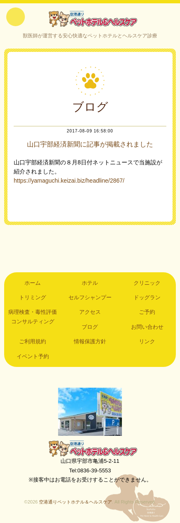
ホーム (32, 283)
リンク (147, 341)
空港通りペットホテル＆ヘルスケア (90, 448)
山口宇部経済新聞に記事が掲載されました (90, 144)
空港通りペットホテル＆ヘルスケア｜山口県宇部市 (90, 18)
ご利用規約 (32, 341)
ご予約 (147, 312)
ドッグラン (147, 297)
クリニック (147, 283)
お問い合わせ (147, 327)
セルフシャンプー (90, 297)
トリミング (32, 297)
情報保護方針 (90, 341)
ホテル (90, 283)
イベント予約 (33, 356)
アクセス (90, 312)
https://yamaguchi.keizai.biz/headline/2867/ (69, 180)
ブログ (90, 327)
